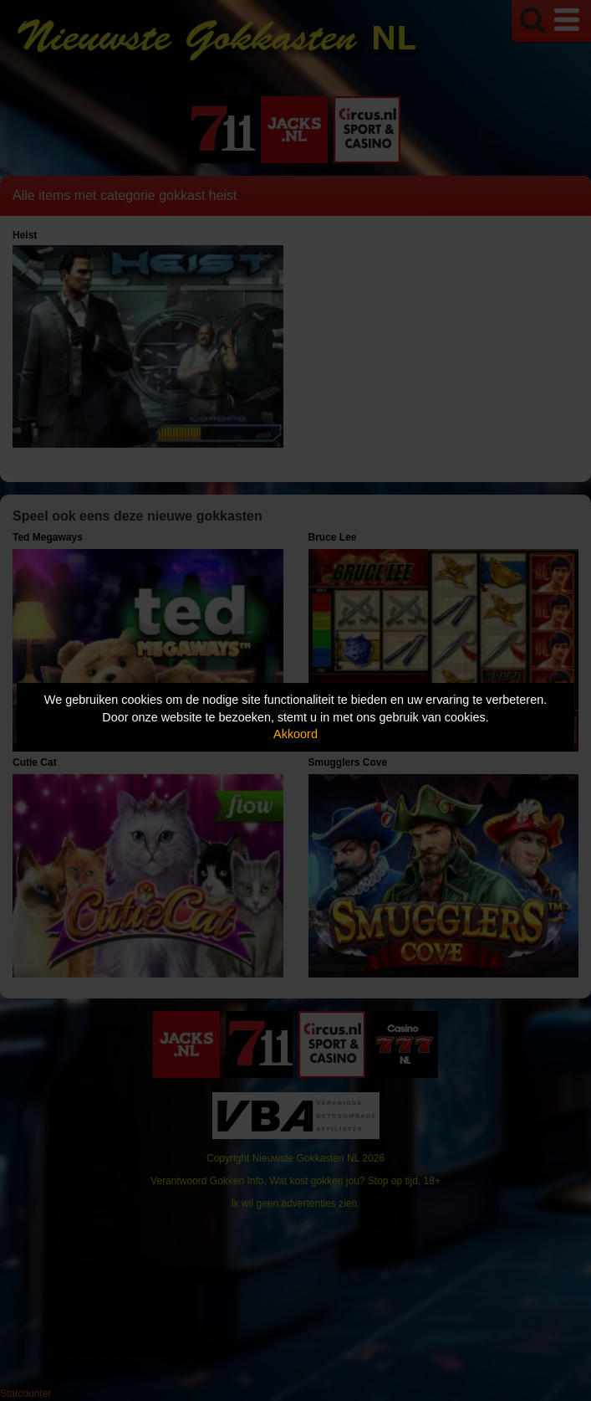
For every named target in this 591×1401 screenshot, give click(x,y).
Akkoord (295, 734)
